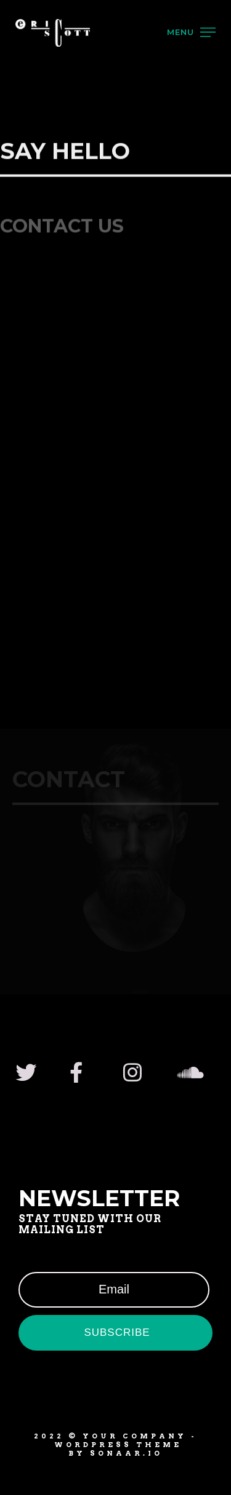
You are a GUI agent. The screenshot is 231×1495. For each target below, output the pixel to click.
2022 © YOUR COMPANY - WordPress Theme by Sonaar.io (115, 1445)
